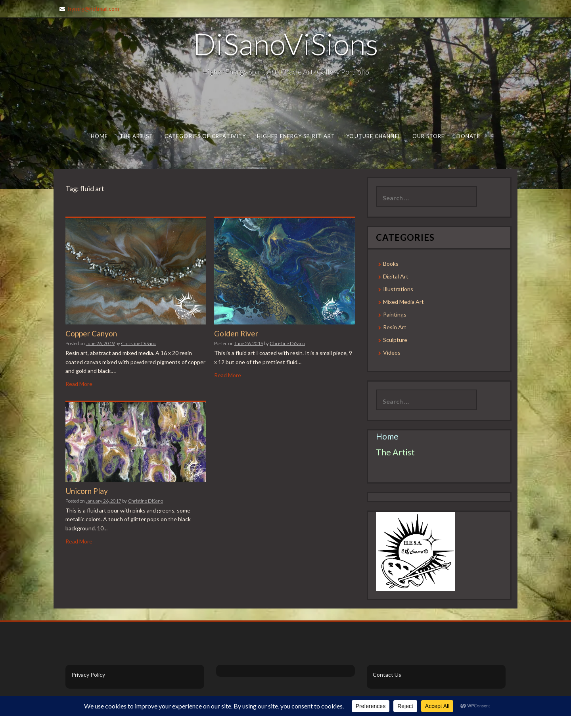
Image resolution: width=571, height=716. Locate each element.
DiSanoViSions (285, 43)
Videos (391, 352)
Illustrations (398, 289)
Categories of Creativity (205, 136)
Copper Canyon (91, 333)
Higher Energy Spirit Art (296, 136)
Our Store (428, 136)
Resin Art (394, 327)
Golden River (236, 333)
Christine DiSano (138, 343)
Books (391, 263)
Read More (78, 383)
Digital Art (395, 276)
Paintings (394, 314)
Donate (468, 136)
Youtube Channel (373, 136)
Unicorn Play (86, 490)
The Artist (136, 136)
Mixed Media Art (403, 301)
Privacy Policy (88, 674)
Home (99, 136)
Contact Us (387, 674)
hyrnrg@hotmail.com (93, 8)
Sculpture (395, 339)
